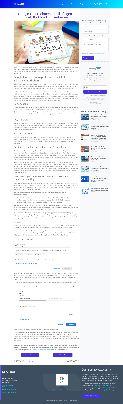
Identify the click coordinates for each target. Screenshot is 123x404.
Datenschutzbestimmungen (98, 53)
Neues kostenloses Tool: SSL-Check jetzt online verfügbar (100, 189)
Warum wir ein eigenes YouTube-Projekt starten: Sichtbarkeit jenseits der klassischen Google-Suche (99, 137)
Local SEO (106, 388)
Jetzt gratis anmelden (95, 92)
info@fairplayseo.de (9, 389)
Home (52, 4)
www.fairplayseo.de (9, 392)
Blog (81, 4)
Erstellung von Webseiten (101, 386)
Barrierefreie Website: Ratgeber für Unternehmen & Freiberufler (100, 158)
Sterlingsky (34, 205)
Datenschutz (56, 389)
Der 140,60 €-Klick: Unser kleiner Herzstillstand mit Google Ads (98, 148)
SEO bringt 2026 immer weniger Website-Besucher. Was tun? (99, 116)
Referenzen (73, 4)
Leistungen (62, 3)
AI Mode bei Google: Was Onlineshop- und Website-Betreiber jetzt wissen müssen (99, 179)
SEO (101, 388)
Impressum (62, 389)
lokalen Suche (18, 340)
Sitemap (69, 389)
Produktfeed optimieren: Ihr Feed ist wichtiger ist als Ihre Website (100, 126)
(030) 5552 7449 (8, 386)
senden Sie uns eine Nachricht (42, 349)
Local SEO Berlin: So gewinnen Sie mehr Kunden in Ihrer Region (100, 168)
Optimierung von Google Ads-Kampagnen (103, 390)
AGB (94, 102)
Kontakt (88, 4)
